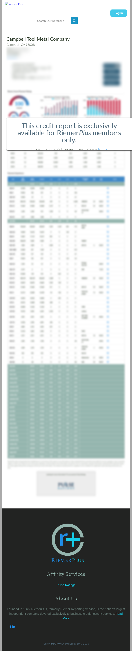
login (102, 149)
